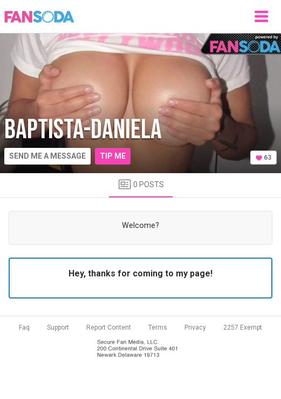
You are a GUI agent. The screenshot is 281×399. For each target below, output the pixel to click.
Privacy (195, 327)
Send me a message (47, 156)
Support (58, 327)
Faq (24, 327)
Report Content (108, 327)
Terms (157, 327)
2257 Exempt (242, 327)
